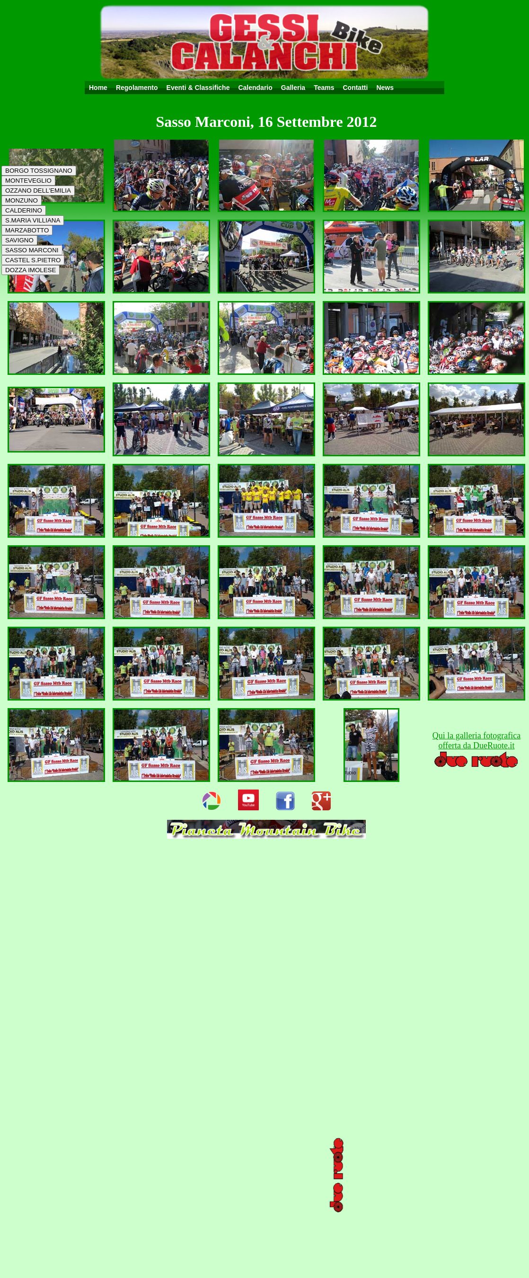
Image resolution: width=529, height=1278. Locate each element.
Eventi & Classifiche (198, 87)
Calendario (255, 87)
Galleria (293, 87)
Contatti (355, 87)
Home (98, 87)
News (385, 87)
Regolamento (137, 87)
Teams (324, 87)
